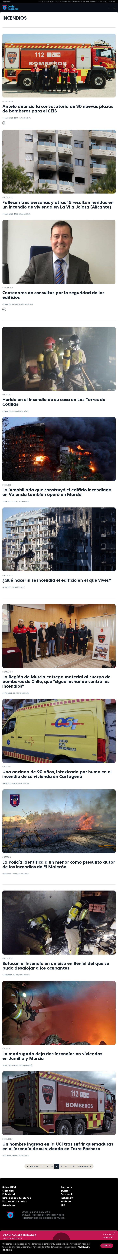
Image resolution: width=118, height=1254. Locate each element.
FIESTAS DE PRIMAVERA (62, 1)
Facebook (66, 1194)
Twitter (65, 1190)
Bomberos (7, 101)
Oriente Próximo (46, 1)
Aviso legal (8, 1205)
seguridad (7, 287)
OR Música (108, 1237)
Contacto (66, 1187)
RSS (63, 1205)
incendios (7, 197)
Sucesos (6, 766)
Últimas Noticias (78, 1)
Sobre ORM (9, 1187)
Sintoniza (8, 1190)
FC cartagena (102, 1)
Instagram (67, 1197)
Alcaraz (111, 1)
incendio (6, 485)
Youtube (66, 1201)
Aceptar (106, 1245)
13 (73, 1166)
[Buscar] (113, 7)
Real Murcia (91, 1)
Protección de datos (14, 1201)
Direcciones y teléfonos (16, 1197)
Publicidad (8, 1194)
